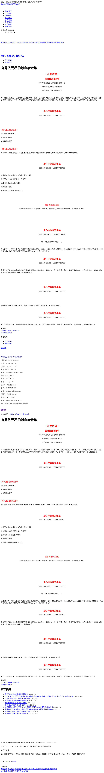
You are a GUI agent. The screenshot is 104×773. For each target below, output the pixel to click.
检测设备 (30, 719)
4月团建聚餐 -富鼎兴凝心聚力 (16, 703)
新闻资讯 (4, 726)
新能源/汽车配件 (26, 724)
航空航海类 (5, 724)
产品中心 (4, 722)
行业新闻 (8, 60)
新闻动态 (8, 20)
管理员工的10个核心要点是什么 (16, 705)
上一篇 (10, 330)
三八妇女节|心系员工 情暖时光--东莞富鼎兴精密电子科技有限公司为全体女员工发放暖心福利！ (40, 696)
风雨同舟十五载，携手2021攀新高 (17, 698)
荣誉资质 (8, 15)
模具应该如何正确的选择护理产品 (17, 711)
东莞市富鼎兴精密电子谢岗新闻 (16, 701)
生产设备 (21, 719)
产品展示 (8, 13)
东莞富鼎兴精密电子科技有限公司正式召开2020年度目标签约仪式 (29, 707)
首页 (3, 56)
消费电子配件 (48, 724)
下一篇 (6, 333)
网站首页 (8, 11)
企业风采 (8, 18)
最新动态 (20, 56)
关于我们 (8, 22)
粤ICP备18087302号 (49, 742)
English (3, 4)
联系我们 (16, 4)
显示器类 (14, 724)
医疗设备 (37, 724)
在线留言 (9, 4)
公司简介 (4, 719)
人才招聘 (4, 737)
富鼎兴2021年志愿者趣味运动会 (16, 694)
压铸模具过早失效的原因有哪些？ (17, 713)
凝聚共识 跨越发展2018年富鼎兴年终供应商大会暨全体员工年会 (28, 709)
